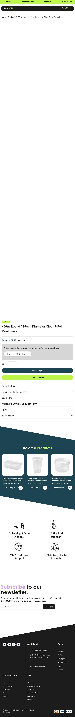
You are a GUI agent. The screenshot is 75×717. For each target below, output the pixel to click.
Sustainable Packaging (61, 658)
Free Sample (37, 370)
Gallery (60, 655)
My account (6, 683)
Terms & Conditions (33, 693)
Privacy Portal (31, 696)
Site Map (29, 699)
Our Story (61, 651)
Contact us (30, 689)
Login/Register (7, 689)
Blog (59, 666)
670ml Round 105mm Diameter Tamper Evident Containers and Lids (37, 480)
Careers (60, 669)
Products (11, 17)
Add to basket (37, 378)
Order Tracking (7, 686)
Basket (5, 696)
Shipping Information (33, 686)
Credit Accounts (63, 663)
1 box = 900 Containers (18, 354)
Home (3, 17)
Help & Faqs (30, 683)
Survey (5, 693)
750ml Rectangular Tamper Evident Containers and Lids (13, 480)
